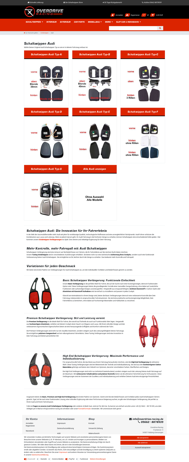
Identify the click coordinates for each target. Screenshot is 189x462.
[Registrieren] (40, 426)
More (108, 22)
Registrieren (132, 15)
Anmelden (116, 15)
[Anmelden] (40, 423)
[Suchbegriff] (133, 28)
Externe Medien (58, 459)
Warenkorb (30, 431)
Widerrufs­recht (94, 433)
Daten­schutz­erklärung (65, 428)
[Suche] (160, 28)
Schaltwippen (33, 22)
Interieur (51, 22)
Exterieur (65, 22)
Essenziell (31, 459)
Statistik (43, 459)
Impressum (61, 423)
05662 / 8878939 (150, 422)
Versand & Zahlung (95, 428)
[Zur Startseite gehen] (31, 33)
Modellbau (94, 22)
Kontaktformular (84, 409)
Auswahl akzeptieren (143, 447)
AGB (59, 433)
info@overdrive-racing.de (146, 418)
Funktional (84, 459)
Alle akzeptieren (143, 438)
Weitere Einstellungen (98, 459)
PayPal (71, 459)
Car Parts (79, 22)
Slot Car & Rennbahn (127, 22)
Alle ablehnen (143, 443)
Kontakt (91, 423)
